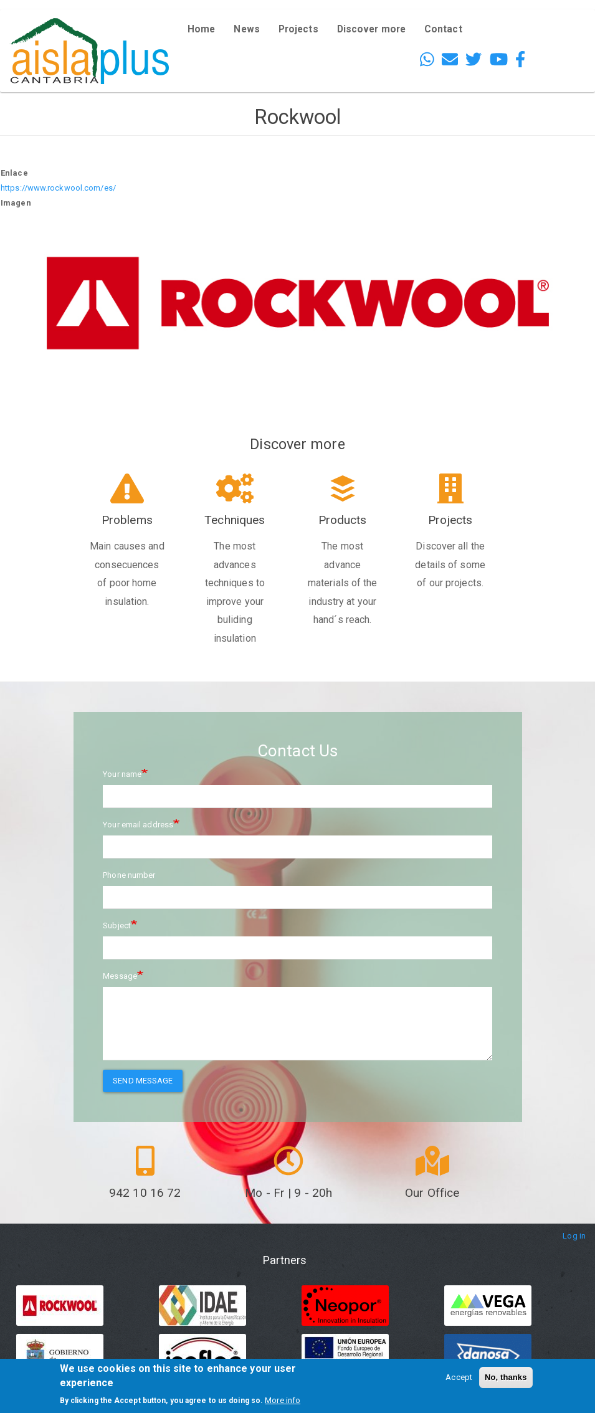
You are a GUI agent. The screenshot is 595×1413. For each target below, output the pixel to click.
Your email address (138, 824)
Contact (443, 29)
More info (282, 1400)
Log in (574, 1235)
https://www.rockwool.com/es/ (58, 188)
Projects (298, 29)
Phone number (129, 875)
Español (558, 37)
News (246, 29)
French (555, 55)
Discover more (371, 29)
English (556, 19)
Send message (143, 1080)
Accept (458, 1377)
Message (120, 976)
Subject (117, 925)
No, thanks (505, 1377)
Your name (122, 774)
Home (201, 29)
